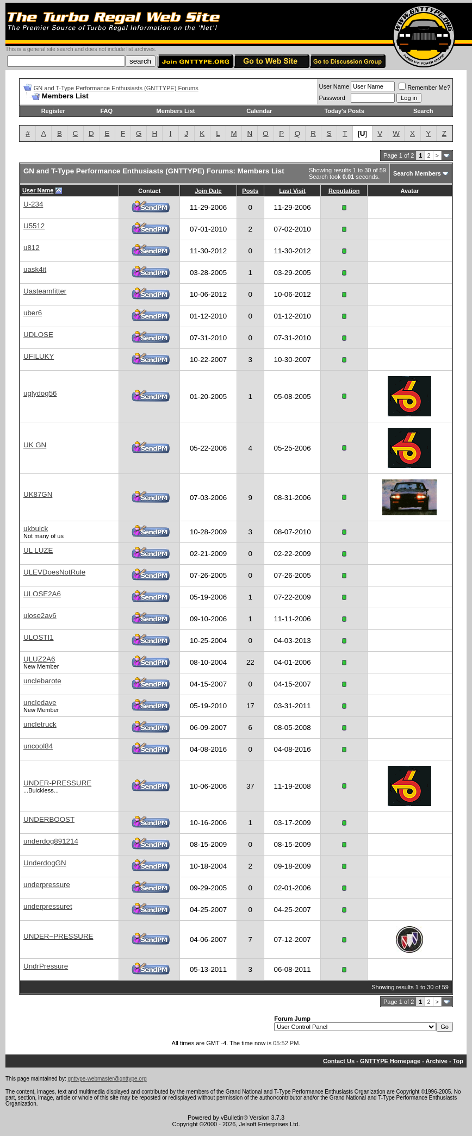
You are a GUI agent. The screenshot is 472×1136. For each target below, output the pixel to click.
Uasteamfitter (44, 291)
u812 (31, 248)
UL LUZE (38, 550)
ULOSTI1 (38, 637)
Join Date (208, 191)
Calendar (259, 111)
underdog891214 (50, 841)
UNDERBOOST (48, 819)
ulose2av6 (40, 615)
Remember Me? (424, 87)
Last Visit (292, 191)
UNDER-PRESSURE (57, 783)
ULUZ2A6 (39, 659)
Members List (176, 111)
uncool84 (38, 746)
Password (332, 98)
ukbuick (35, 529)
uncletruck (40, 724)
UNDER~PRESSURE (58, 936)
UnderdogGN (44, 863)
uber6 (32, 313)
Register (53, 111)
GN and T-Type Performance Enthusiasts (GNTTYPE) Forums (116, 88)
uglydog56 (40, 393)
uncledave (40, 702)
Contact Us (339, 1061)
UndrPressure (45, 966)
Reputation (343, 191)
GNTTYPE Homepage (390, 1061)
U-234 (33, 204)
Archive (437, 1061)
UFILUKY (38, 356)
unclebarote (42, 681)
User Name (334, 86)
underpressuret (47, 906)
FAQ (106, 111)
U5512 (34, 226)
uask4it (34, 269)
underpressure (46, 885)
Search (423, 111)
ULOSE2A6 (42, 594)
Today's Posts (344, 111)
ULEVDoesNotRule (54, 572)
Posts (250, 191)
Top (458, 1061)
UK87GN (37, 494)
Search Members (417, 173)
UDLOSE (38, 334)
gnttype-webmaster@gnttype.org (107, 1079)
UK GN (34, 445)
